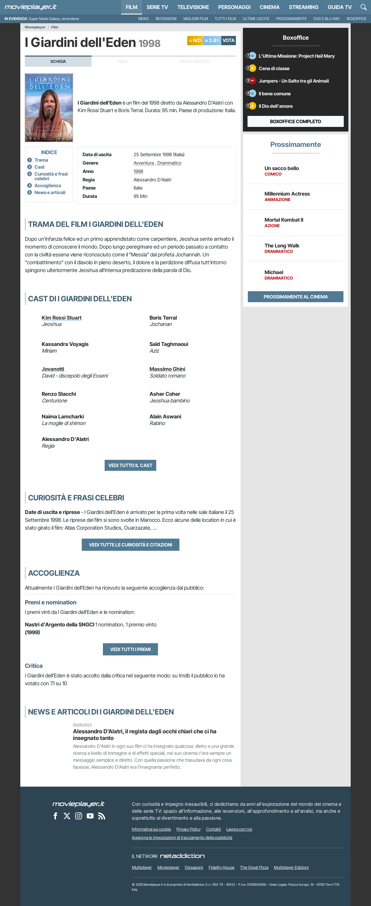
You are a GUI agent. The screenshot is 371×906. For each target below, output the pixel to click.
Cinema (270, 7)
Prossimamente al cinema (296, 297)
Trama (41, 160)
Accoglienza (47, 185)
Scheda (58, 61)
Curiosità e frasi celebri (51, 176)
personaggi (234, 7)
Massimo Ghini (167, 369)
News (143, 19)
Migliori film (195, 19)
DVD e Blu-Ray (327, 19)
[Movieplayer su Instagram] (78, 816)
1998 (138, 171)
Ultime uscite (256, 19)
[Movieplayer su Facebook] (55, 816)
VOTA (228, 40)
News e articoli (50, 192)
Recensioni (166, 19)
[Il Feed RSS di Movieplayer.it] (102, 816)
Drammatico (169, 163)
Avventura (144, 163)
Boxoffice (356, 19)
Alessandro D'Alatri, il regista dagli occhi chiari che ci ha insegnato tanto (145, 734)
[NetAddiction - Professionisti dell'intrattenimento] (182, 856)
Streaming (304, 7)
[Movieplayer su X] (67, 816)
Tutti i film (225, 19)
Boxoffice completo (295, 121)
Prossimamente (291, 19)
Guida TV (340, 7)
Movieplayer (35, 27)
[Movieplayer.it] (30, 7)
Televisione (193, 7)
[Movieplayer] (78, 804)
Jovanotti (53, 369)
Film (131, 7)
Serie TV (157, 7)
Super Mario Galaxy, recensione (54, 19)
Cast (39, 167)
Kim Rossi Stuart (61, 318)
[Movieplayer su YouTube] (90, 816)
